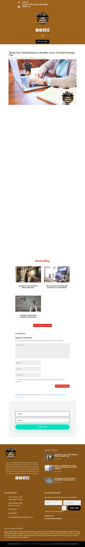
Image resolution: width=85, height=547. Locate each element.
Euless (6, 533)
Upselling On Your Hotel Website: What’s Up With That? (66, 455)
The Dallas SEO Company (53, 518)
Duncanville (76, 531)
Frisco (41, 533)
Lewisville (20, 535)
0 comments (42, 58)
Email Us (26, 6)
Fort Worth (36, 533)
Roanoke (55, 535)
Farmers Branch (13, 533)
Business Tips (33, 58)
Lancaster (7, 535)
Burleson (32, 531)
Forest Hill (29, 533)
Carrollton (39, 531)
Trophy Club (69, 535)
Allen (11, 531)
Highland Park (64, 533)
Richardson (49, 535)
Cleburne (44, 531)
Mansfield (26, 535)
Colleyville (51, 531)
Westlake (15, 537)
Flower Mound (22, 533)
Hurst (70, 533)
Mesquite (38, 535)
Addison (6, 531)
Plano (43, 535)
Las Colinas (14, 535)
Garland (46, 533)
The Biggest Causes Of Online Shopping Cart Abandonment (64, 479)
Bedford (21, 531)
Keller (78, 533)
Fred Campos (14, 58)
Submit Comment (62, 386)
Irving (74, 533)
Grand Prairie (52, 533)
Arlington (15, 531)
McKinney (32, 535)
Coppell (57, 531)
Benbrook (27, 531)
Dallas (61, 531)
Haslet (58, 533)
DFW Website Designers (29, 544)
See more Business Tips (42, 325)
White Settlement (23, 537)
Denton (66, 531)
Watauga (10, 537)
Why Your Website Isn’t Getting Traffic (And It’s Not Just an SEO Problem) (65, 467)
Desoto (70, 531)
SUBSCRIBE (74, 508)
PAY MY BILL (42, 42)
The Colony (61, 535)
